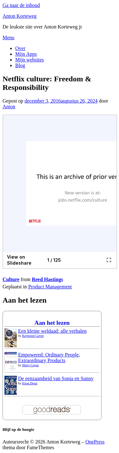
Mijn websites (29, 59)
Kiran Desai (29, 383)
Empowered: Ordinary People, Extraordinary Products (49, 357)
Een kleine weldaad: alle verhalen (52, 331)
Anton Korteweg (19, 16)
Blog (20, 65)
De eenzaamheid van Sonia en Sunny (56, 378)
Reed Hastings (47, 279)
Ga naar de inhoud (21, 5)
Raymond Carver (33, 335)
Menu (8, 37)
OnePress (94, 441)
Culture (11, 279)
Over (20, 48)
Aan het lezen (52, 322)
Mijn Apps (26, 54)
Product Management (50, 286)
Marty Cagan (30, 365)
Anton (9, 106)
